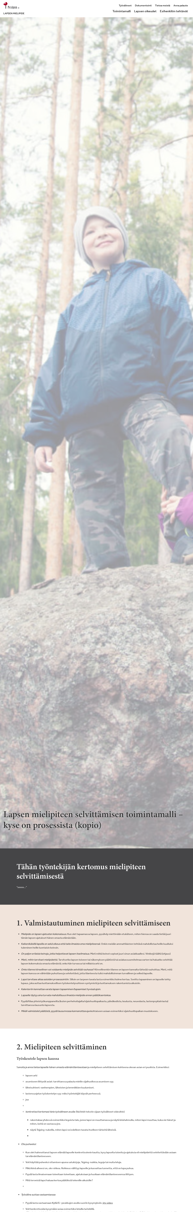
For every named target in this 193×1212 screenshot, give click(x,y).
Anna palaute (181, 5)
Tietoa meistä (162, 5)
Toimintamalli (121, 11)
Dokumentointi (143, 5)
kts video (107, 1202)
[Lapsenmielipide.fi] (13, 8)
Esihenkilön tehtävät (174, 11)
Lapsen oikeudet (145, 11)
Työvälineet (125, 5)
